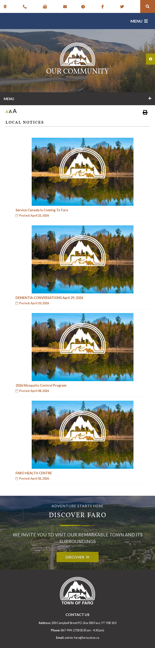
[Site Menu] (77, 98)
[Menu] (139, 21)
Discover (75, 557)
